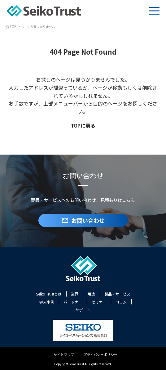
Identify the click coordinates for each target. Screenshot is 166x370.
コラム (121, 302)
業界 (74, 293)
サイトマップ (64, 354)
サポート (83, 309)
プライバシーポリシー (100, 354)
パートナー (72, 302)
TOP (10, 26)
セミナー (98, 302)
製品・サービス (117, 293)
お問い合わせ (83, 220)
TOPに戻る (83, 125)
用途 (91, 293)
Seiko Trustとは (49, 293)
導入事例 (46, 302)
